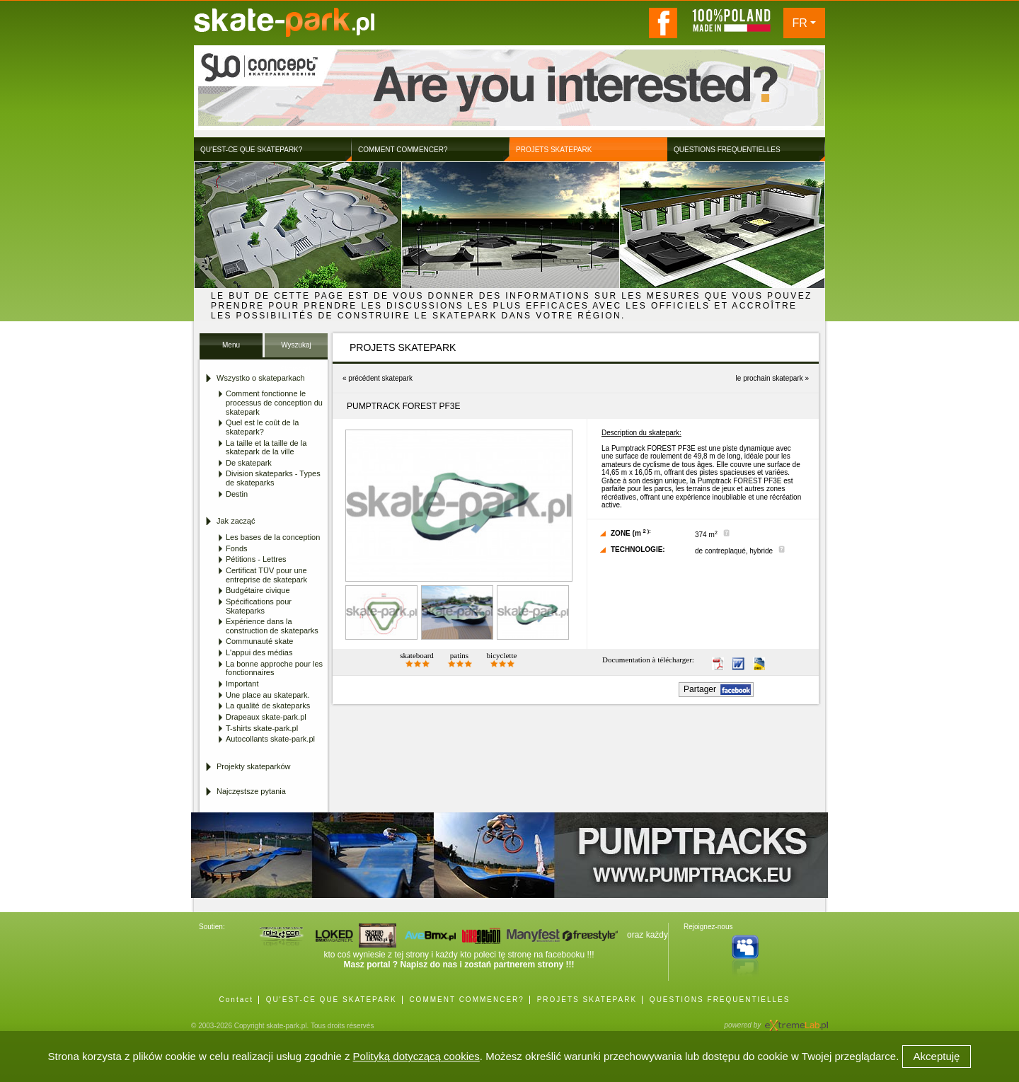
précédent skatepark (380, 378)
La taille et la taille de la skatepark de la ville (266, 447)
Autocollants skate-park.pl (270, 739)
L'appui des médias (259, 652)
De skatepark (249, 463)
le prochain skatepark (769, 378)
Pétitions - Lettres (256, 559)
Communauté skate (259, 641)
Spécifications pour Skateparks (259, 606)
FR (800, 23)
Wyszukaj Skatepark (296, 349)
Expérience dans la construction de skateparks (272, 626)
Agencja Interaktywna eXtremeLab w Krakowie (795, 1021)
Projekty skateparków (254, 766)
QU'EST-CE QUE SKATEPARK (331, 999)
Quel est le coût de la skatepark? (262, 427)
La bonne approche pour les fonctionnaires (274, 668)
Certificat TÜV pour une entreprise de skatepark (266, 575)
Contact (236, 999)
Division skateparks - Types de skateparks (273, 478)
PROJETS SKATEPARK (587, 999)
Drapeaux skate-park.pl (266, 717)
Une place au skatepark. (268, 695)
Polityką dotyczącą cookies (416, 1056)
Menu (231, 345)
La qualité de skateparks (268, 705)
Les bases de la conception (273, 537)
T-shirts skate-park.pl (262, 728)
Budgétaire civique (258, 590)
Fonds (237, 548)
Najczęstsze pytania (251, 791)
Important (242, 683)
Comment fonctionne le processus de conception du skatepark (274, 402)
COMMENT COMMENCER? (466, 999)
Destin (237, 494)
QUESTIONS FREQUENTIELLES (720, 999)
